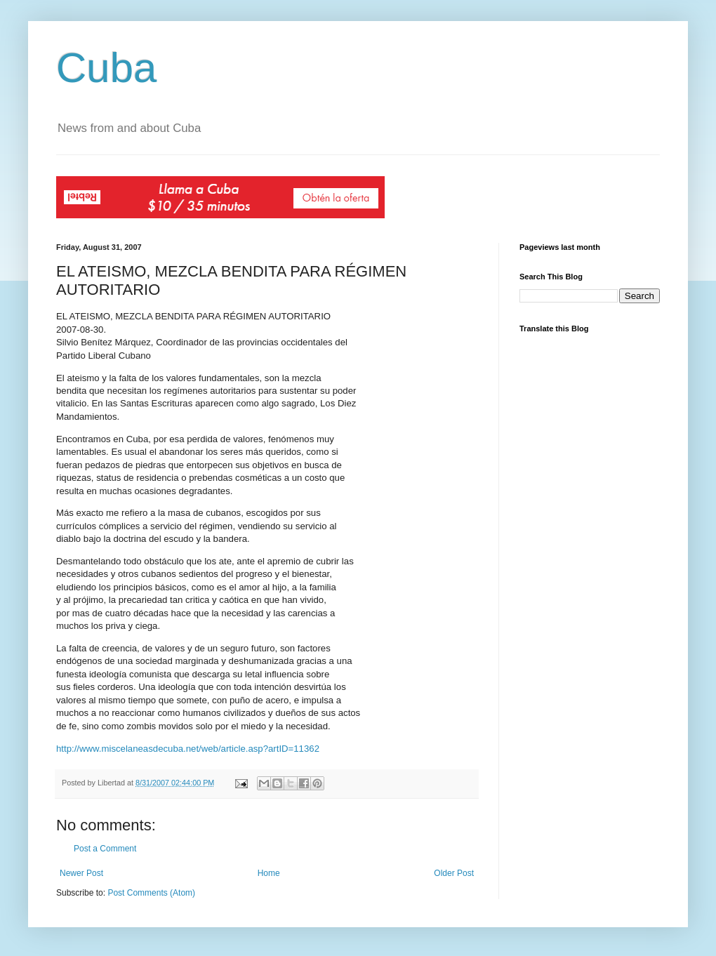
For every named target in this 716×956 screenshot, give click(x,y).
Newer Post (81, 873)
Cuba (106, 67)
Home (269, 873)
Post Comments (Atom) (151, 893)
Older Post (454, 873)
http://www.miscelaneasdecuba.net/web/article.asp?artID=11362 (187, 748)
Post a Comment (105, 849)
